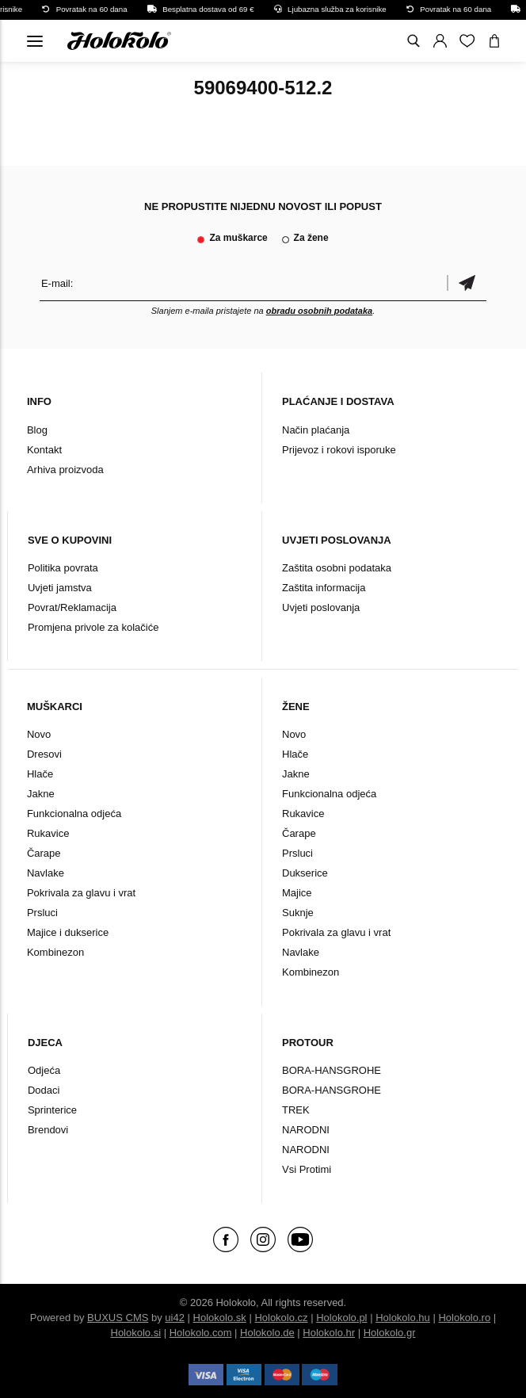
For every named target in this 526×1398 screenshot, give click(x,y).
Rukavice (48, 833)
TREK (296, 1110)
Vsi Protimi (306, 1169)
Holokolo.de (267, 1333)
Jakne (41, 794)
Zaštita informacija (323, 588)
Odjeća (44, 1070)
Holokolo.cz (280, 1318)
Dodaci (43, 1090)
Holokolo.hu (402, 1318)
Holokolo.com (201, 1333)
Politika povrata (63, 568)
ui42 (175, 1318)
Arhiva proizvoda (65, 470)
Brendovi (48, 1130)
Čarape (44, 853)
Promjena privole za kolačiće (93, 627)
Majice (297, 893)
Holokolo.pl (341, 1318)
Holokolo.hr (329, 1333)
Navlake (45, 873)
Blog (37, 430)
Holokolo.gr (390, 1333)
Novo (39, 734)
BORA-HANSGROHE (331, 1070)
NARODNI (306, 1130)
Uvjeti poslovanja (321, 607)
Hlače (40, 774)
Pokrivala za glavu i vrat (81, 893)
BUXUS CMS (117, 1318)
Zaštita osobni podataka (336, 568)
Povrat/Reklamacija (72, 607)
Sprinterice (52, 1110)
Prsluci (42, 913)
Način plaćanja (315, 430)
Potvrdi (466, 283)
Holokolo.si (136, 1333)
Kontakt (44, 450)
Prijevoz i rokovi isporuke (339, 450)
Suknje (298, 913)
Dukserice (305, 873)
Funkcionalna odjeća (74, 813)
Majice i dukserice (68, 932)
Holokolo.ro (464, 1318)
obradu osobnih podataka (319, 310)
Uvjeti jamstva (60, 588)
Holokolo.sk (219, 1318)
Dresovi (44, 754)
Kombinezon (55, 952)
